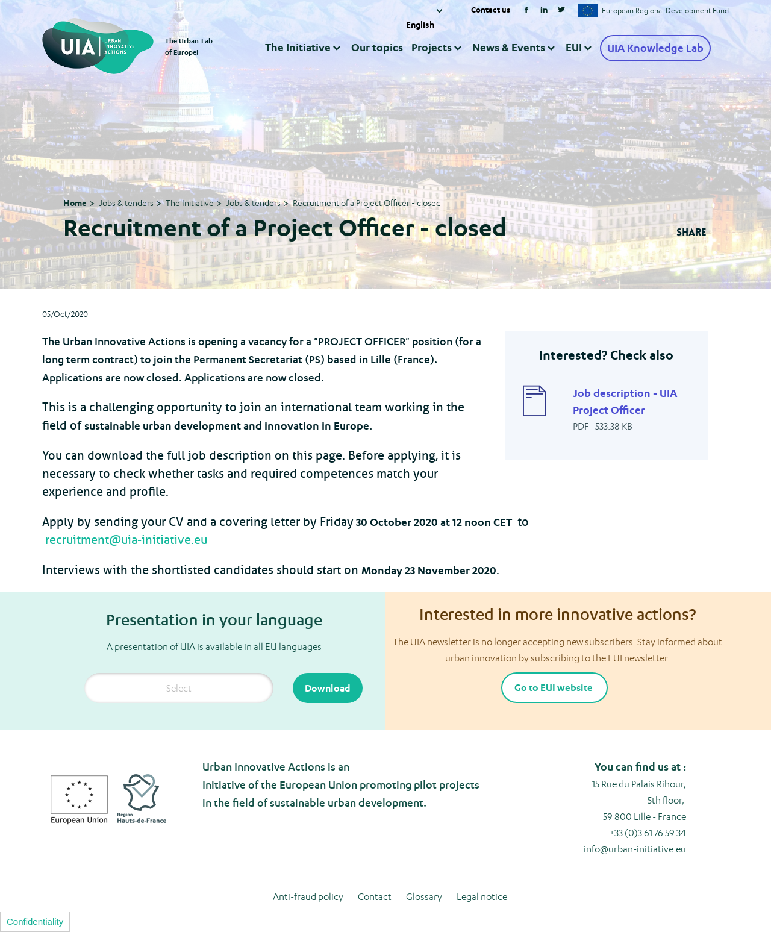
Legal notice (482, 896)
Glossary (424, 896)
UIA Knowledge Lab (655, 48)
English (420, 24)
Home (75, 203)
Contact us (490, 9)
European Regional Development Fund (665, 10)
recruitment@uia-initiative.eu (126, 540)
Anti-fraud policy (308, 896)
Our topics (376, 47)
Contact (375, 896)
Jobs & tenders (126, 203)
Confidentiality (35, 921)
